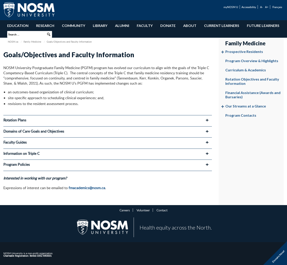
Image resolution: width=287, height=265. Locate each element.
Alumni (122, 25)
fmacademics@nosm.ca (87, 187)
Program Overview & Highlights (251, 61)
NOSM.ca (13, 41)
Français (277, 7)
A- (261, 7)
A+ (266, 7)
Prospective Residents (244, 51)
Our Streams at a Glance (245, 106)
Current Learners (221, 25)
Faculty (145, 25)
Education (17, 25)
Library (100, 25)
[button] (48, 34)
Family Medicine (32, 41)
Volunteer (143, 210)
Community (73, 25)
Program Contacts (240, 115)
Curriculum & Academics (245, 70)
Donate (168, 25)
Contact (162, 210)
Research (45, 25)
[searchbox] (29, 34)
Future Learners (263, 25)
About (189, 25)
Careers (125, 210)
